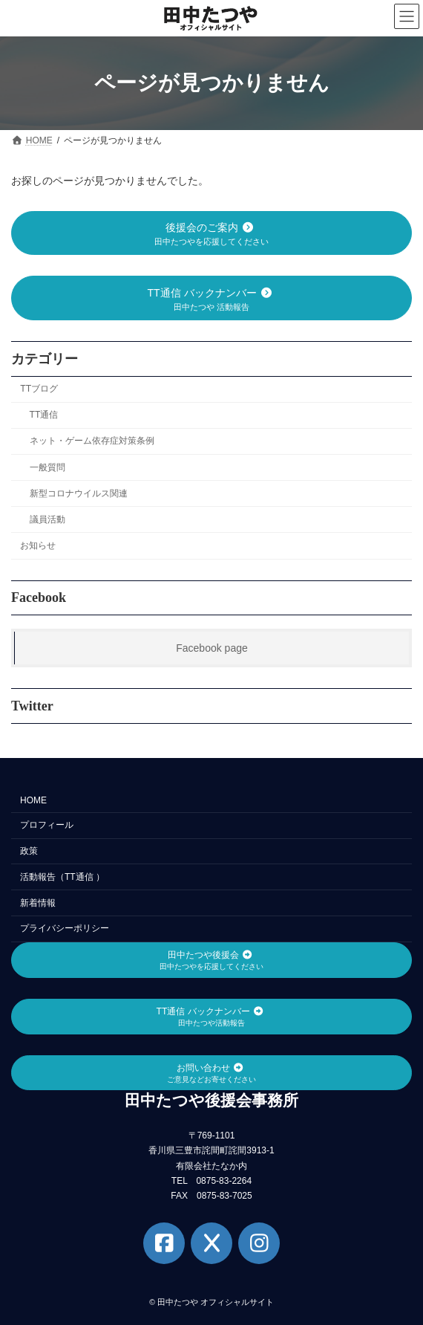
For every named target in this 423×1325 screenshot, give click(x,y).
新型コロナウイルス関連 (79, 492)
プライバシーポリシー (64, 928)
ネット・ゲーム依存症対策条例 (92, 440)
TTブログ (39, 388)
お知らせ (38, 545)
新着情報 (38, 903)
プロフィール (46, 825)
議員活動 (47, 519)
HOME (33, 800)
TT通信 (44, 414)
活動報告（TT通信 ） (62, 877)
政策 (29, 851)
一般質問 (47, 466)
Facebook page (212, 648)
